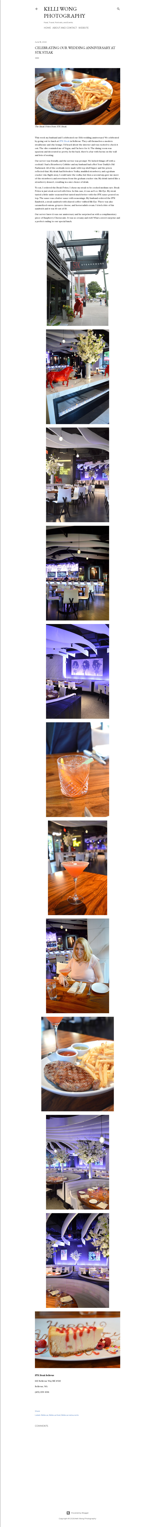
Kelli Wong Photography (64, 12)
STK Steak (64, 141)
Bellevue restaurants (70, 1415)
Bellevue (44, 1415)
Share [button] (37, 1411)
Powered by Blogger (77, 1513)
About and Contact (65, 27)
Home (47, 27)
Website (83, 27)
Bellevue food (54, 1415)
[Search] (118, 8)
